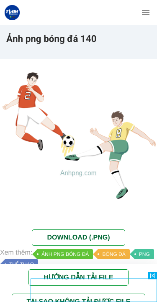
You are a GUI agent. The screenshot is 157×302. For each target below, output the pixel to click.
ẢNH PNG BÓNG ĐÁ (65, 254)
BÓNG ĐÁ (113, 254)
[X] (152, 276)
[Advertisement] (94, 289)
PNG (144, 254)
